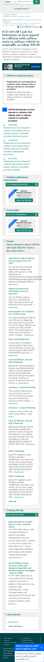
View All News (15, 626)
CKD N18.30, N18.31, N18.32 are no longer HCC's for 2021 (21, 260)
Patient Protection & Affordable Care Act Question (18, 291)
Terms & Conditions (28, 642)
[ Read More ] (29, 335)
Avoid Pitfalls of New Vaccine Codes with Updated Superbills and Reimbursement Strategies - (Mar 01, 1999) (22, 568)
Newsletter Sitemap (10, 642)
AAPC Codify (7, 638)
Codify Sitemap (27, 640)
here (20, 251)
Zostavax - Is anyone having (22, 387)
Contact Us (7, 644)
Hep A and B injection (19, 339)
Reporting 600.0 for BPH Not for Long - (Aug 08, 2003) (21, 524)
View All (12, 501)
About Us (7, 640)
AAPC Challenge (16, 451)
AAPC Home (26, 638)
